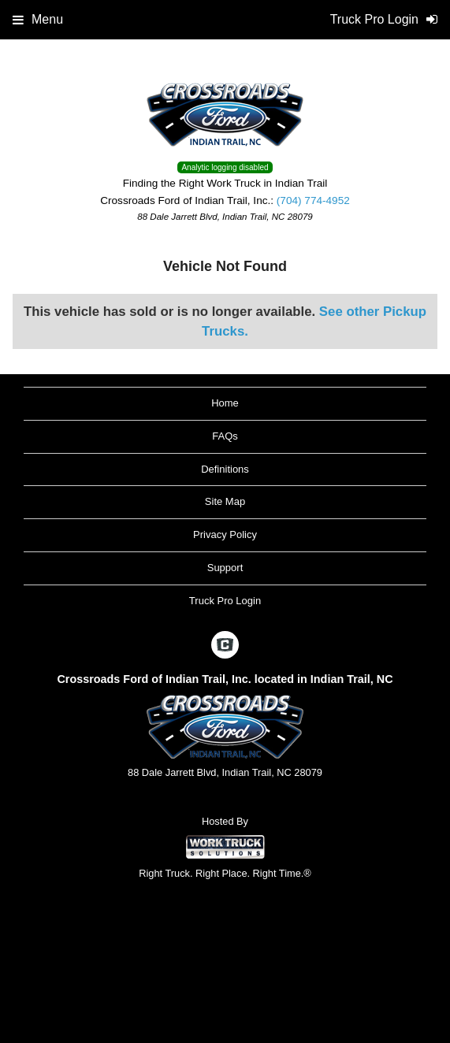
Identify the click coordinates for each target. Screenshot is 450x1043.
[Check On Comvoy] (225, 646)
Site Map (225, 501)
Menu (38, 19)
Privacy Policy (225, 534)
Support (225, 567)
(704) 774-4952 (313, 200)
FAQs (225, 436)
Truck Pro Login (225, 601)
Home (225, 403)
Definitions (225, 469)
